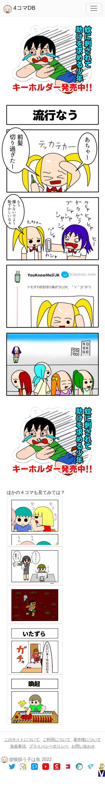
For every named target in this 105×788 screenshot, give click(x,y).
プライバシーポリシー (49, 746)
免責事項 (18, 746)
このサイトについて (22, 739)
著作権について (87, 739)
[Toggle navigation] (94, 8)
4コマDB (19, 9)
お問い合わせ (83, 746)
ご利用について (57, 739)
